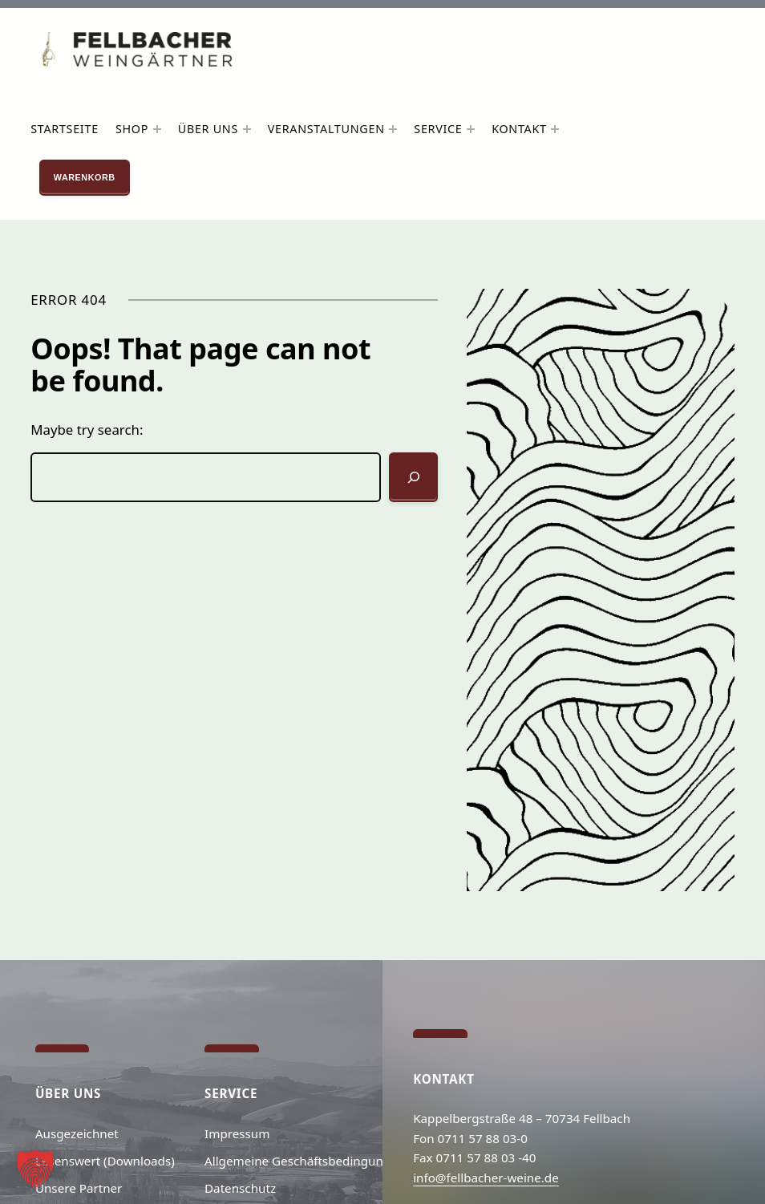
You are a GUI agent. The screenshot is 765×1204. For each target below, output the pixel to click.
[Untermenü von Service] (471, 129)
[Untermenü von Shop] (157, 129)
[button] (35, 1168)
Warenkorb (84, 177)
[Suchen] (414, 477)
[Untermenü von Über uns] (247, 129)
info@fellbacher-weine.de (486, 1178)
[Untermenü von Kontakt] (555, 129)
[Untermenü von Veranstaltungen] (393, 129)
